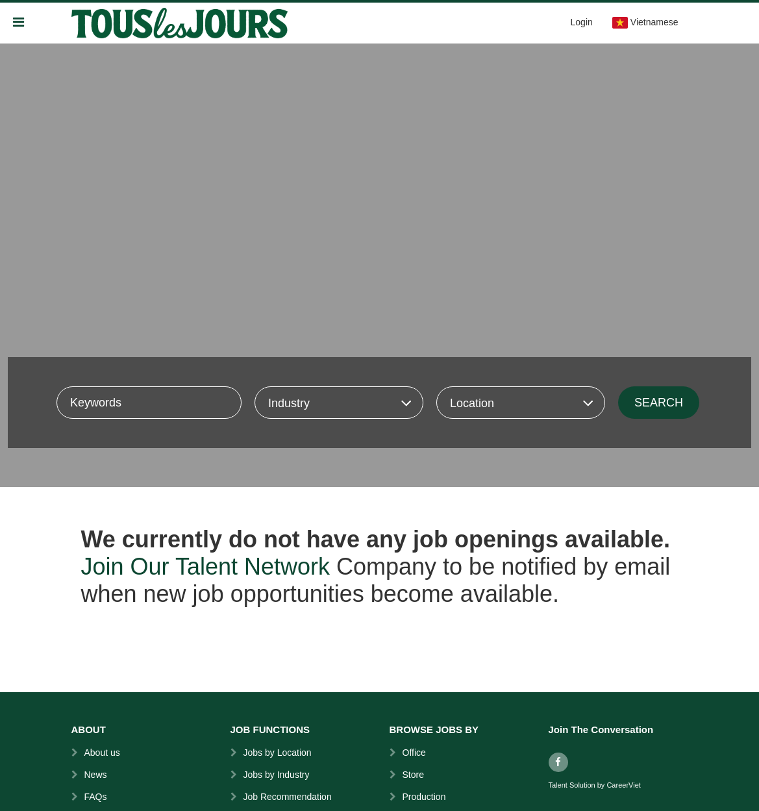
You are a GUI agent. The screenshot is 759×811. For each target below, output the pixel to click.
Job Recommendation (287, 797)
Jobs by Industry (276, 774)
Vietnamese (645, 23)
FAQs (95, 797)
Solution (583, 785)
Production (424, 797)
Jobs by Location (277, 752)
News (95, 774)
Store (413, 774)
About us (102, 752)
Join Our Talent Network (205, 566)
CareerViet (623, 785)
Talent (559, 785)
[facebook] (558, 762)
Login (582, 22)
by (602, 785)
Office (414, 752)
